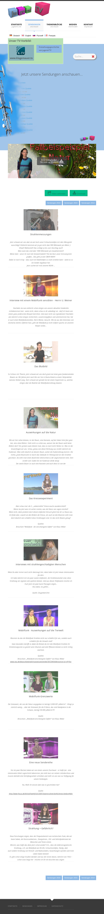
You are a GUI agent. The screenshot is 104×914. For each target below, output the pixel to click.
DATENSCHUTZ (57, 906)
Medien (73, 24)
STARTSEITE (16, 24)
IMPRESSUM (42, 906)
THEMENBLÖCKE (54, 24)
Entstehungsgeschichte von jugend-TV (49, 49)
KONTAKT (88, 24)
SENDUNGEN (34, 24)
